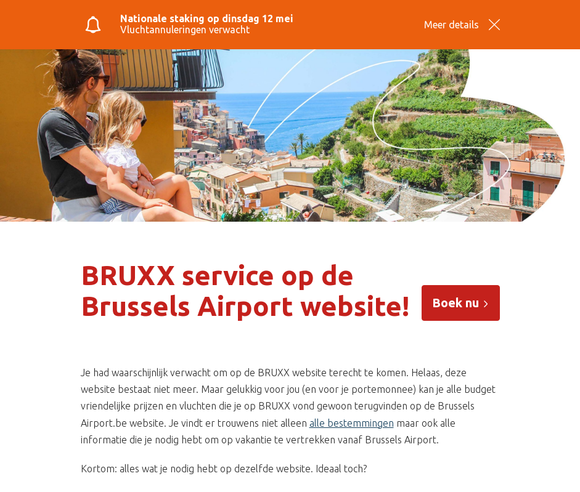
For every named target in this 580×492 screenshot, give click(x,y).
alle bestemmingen (351, 423)
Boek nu (460, 303)
